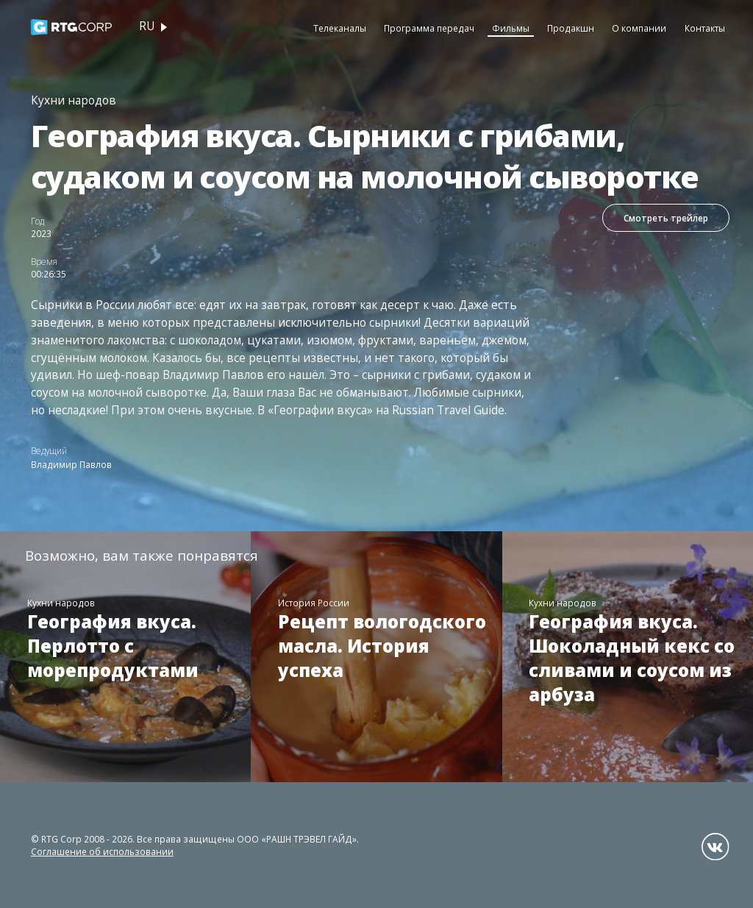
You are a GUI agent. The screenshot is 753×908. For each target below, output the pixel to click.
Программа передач (429, 28)
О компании (639, 28)
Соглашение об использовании (102, 851)
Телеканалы (339, 28)
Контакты (705, 28)
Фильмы (510, 28)
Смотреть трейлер (666, 218)
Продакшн (570, 28)
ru (146, 26)
